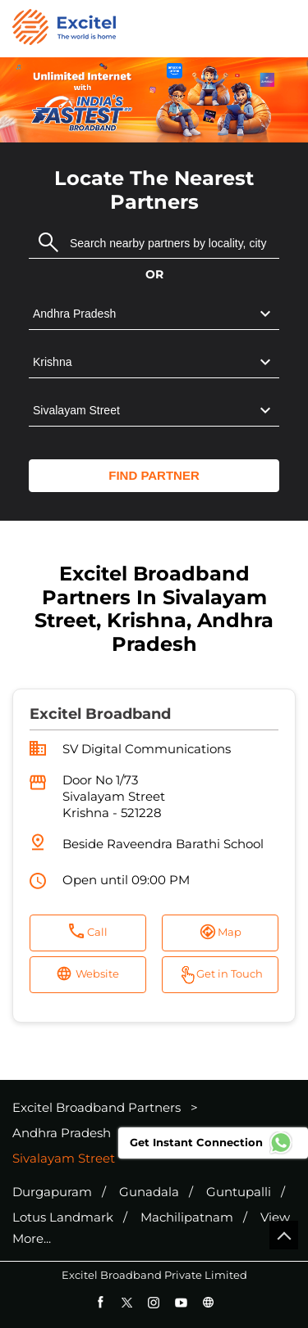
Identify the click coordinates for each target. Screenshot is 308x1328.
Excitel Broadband (100, 714)
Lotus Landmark (62, 1217)
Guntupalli (238, 1192)
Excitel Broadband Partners (98, 1107)
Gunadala (149, 1192)
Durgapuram (52, 1192)
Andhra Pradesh (61, 1133)
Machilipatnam (186, 1217)
